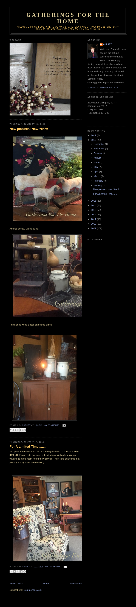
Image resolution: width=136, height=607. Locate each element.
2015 (94, 200)
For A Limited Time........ (28, 446)
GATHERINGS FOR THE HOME (68, 18)
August (98, 157)
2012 (94, 214)
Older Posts (76, 583)
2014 (94, 205)
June (97, 162)
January (98, 185)
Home (46, 583)
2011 (94, 219)
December (99, 144)
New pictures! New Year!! (29, 129)
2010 (94, 223)
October (98, 153)
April (96, 171)
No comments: (52, 425)
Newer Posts (16, 583)
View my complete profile (102, 87)
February (99, 180)
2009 (94, 228)
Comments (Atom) (33, 590)
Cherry (107, 44)
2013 (94, 210)
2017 (94, 135)
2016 (94, 140)
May (96, 167)
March (97, 176)
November (99, 148)
